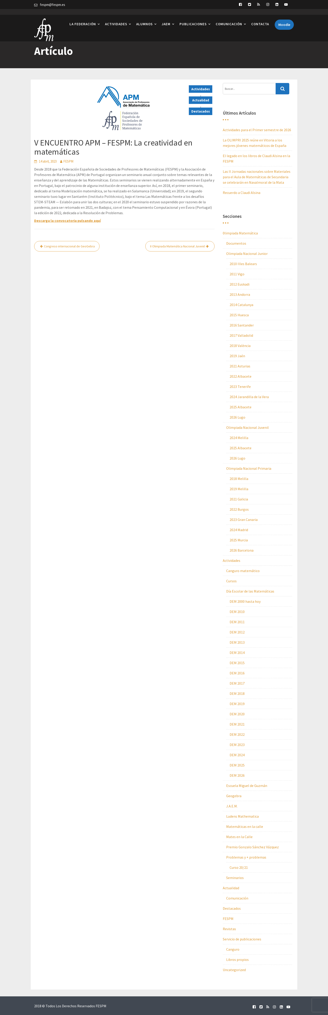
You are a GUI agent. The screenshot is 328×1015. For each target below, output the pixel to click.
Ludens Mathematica (242, 816)
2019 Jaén (237, 356)
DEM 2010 (237, 611)
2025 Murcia (239, 540)
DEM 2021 (237, 724)
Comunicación (229, 18)
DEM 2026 (237, 775)
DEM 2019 (237, 703)
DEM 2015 (237, 663)
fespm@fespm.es (52, 5)
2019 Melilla (239, 489)
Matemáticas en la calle (244, 826)
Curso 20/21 (239, 867)
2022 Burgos (239, 509)
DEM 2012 (237, 632)
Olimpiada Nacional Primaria (248, 468)
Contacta (260, 18)
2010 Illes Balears (243, 263)
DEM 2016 (237, 673)
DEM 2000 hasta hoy (245, 601)
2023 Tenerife (240, 386)
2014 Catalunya (241, 304)
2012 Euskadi (239, 284)
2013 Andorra (240, 294)
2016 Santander (242, 325)
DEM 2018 (237, 693)
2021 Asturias (240, 366)
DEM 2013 (237, 642)
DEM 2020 (237, 714)
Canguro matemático (243, 570)
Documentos (236, 243)
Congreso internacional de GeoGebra (69, 246)
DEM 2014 (237, 652)
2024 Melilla (239, 437)
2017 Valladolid (241, 335)
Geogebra (233, 796)
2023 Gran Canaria (244, 519)
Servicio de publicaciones (242, 939)
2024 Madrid (239, 530)
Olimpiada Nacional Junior (247, 253)
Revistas (229, 929)
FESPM (68, 161)
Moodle (284, 19)
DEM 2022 (237, 734)
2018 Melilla (239, 478)
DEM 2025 (237, 765)
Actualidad (200, 100)
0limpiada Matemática (240, 233)
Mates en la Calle (239, 836)
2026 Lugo (237, 417)
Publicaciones (193, 18)
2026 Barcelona (242, 550)
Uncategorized (234, 969)
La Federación (82, 18)
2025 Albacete (240, 407)
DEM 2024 (237, 755)
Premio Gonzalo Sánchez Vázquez (252, 847)
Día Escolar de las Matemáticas (250, 591)
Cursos (231, 581)
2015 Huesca (239, 315)
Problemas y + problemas (246, 857)
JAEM (166, 18)
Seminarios (235, 877)
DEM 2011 (237, 622)
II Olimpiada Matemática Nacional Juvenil (177, 246)
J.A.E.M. (232, 806)
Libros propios (237, 959)
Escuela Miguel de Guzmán (246, 785)
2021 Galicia (239, 499)
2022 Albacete (240, 376)
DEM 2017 (237, 683)
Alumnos (144, 18)
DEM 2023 (237, 744)
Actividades (116, 18)
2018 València (240, 345)
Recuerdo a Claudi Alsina (241, 192)
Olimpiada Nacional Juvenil (247, 427)
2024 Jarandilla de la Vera (249, 396)
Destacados (200, 111)
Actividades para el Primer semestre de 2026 (257, 130)
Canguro (232, 949)
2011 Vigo (237, 274)
